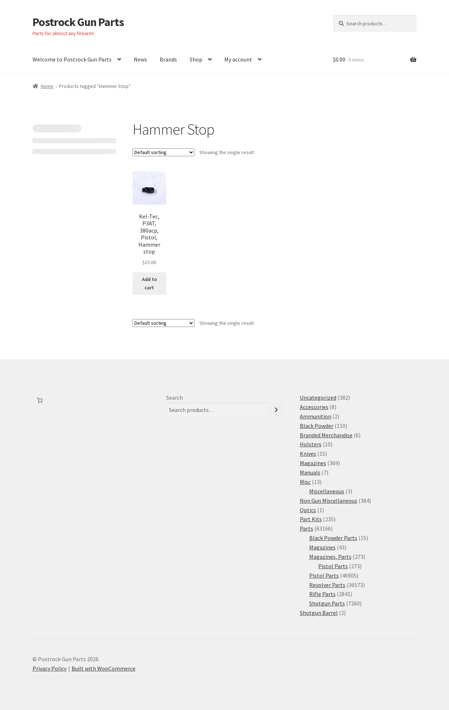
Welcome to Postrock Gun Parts (72, 59)
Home (47, 86)
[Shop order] (163, 152)
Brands (168, 59)
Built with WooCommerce (103, 668)
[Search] (276, 410)
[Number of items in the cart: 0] (40, 400)
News (140, 59)
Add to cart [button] (149, 283)
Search (174, 397)
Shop (196, 59)
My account (238, 59)
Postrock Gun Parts (78, 22)
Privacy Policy (49, 668)
